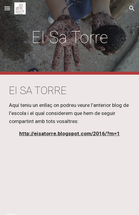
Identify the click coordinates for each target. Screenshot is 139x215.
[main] (69, 37)
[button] (7, 8)
